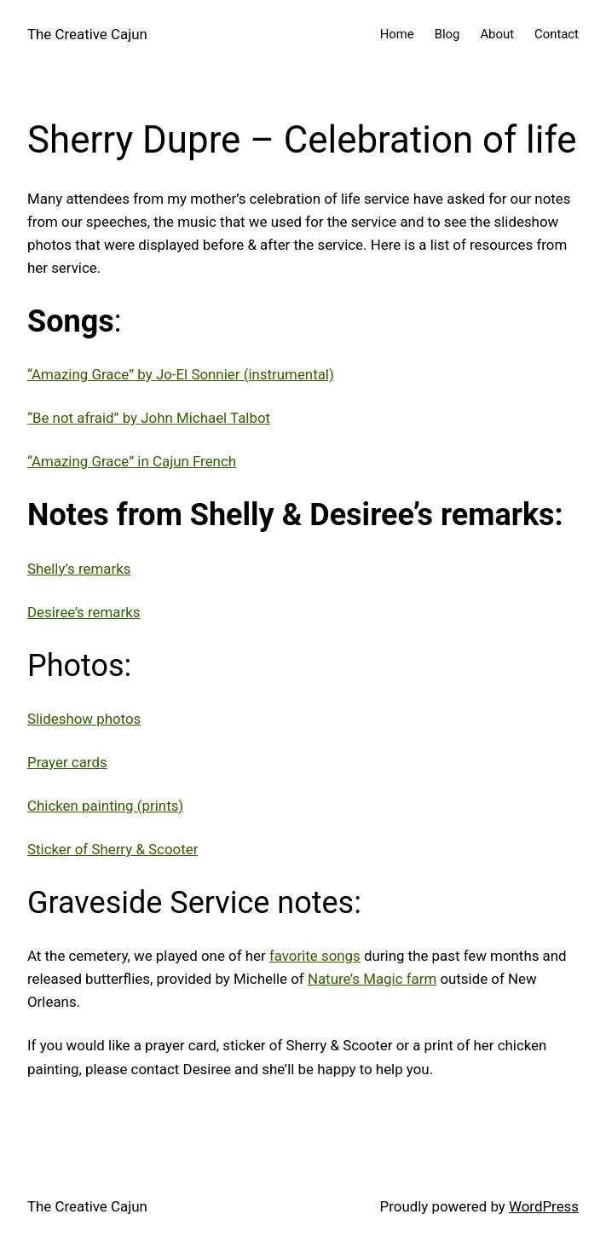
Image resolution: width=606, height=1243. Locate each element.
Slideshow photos (84, 718)
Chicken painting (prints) (105, 805)
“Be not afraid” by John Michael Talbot (148, 417)
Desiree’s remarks (83, 612)
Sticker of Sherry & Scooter (112, 849)
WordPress (544, 1206)
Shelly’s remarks (78, 568)
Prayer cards (67, 762)
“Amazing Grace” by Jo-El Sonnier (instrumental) (180, 374)
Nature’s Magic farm (372, 978)
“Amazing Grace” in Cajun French (131, 461)
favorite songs (315, 955)
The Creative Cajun (87, 34)
